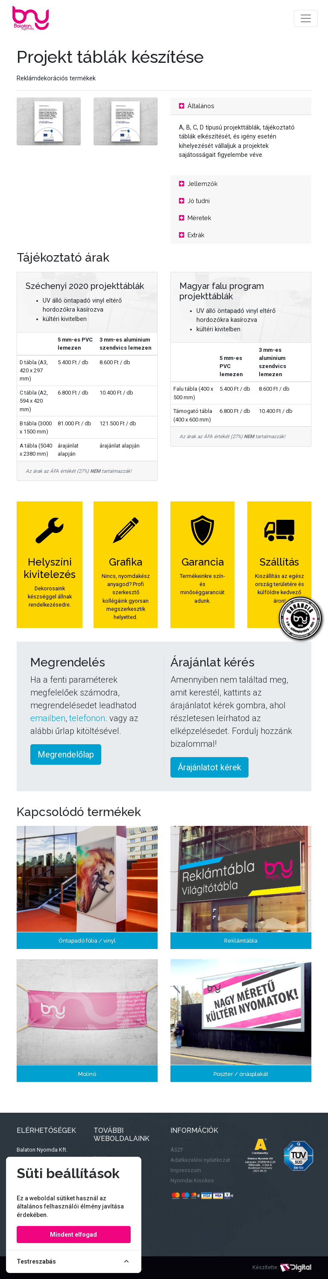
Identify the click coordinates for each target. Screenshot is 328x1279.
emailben (47, 718)
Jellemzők (198, 183)
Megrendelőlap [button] (66, 754)
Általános (196, 105)
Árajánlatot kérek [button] (209, 767)
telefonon (87, 718)
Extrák (192, 235)
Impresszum (185, 1170)
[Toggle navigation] (306, 18)
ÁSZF (177, 1149)
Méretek (195, 217)
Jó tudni (194, 200)
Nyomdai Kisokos (192, 1180)
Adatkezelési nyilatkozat (200, 1160)
